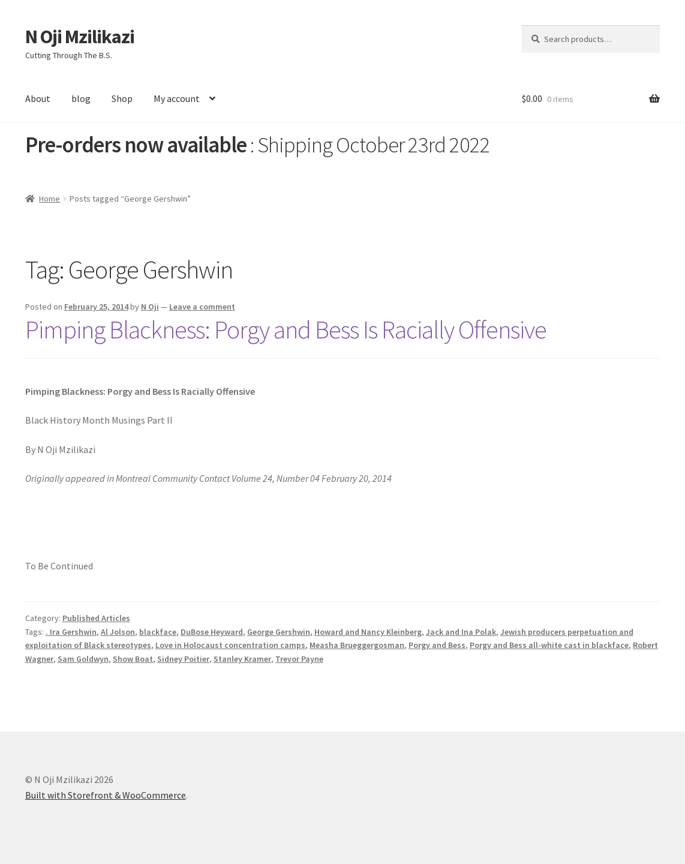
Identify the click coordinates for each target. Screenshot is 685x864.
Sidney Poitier (183, 658)
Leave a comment (202, 306)
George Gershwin (278, 631)
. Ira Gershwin (71, 631)
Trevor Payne (299, 658)
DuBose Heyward (212, 631)
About (37, 98)
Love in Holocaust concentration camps (230, 645)
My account (177, 98)
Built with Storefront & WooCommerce (105, 795)
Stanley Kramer (242, 658)
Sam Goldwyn (83, 658)
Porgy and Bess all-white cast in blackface (549, 645)
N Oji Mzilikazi (79, 37)
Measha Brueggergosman (357, 645)
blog (81, 98)
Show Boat (133, 658)
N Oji (150, 306)
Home (49, 198)
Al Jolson (118, 631)
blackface (157, 631)
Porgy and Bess (436, 645)
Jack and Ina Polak (461, 631)
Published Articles (96, 618)
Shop (122, 98)
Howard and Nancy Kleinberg (368, 631)
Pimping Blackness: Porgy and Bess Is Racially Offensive (285, 329)
